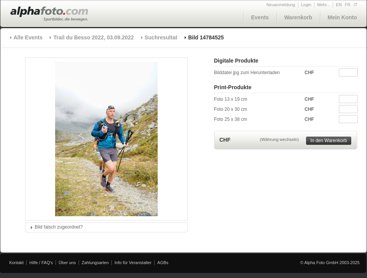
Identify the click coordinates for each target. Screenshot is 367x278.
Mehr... (323, 4)
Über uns (67, 262)
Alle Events (27, 37)
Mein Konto (342, 17)
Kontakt (16, 262)
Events (260, 17)
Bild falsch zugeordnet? (59, 227)
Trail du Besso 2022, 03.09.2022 (93, 37)
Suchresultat (161, 37)
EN (339, 4)
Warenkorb (298, 17)
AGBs (162, 262)
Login (306, 4)
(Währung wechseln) (279, 139)
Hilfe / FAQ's (41, 262)
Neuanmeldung (280, 4)
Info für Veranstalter (133, 262)
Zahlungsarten (95, 262)
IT (355, 4)
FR (348, 4)
